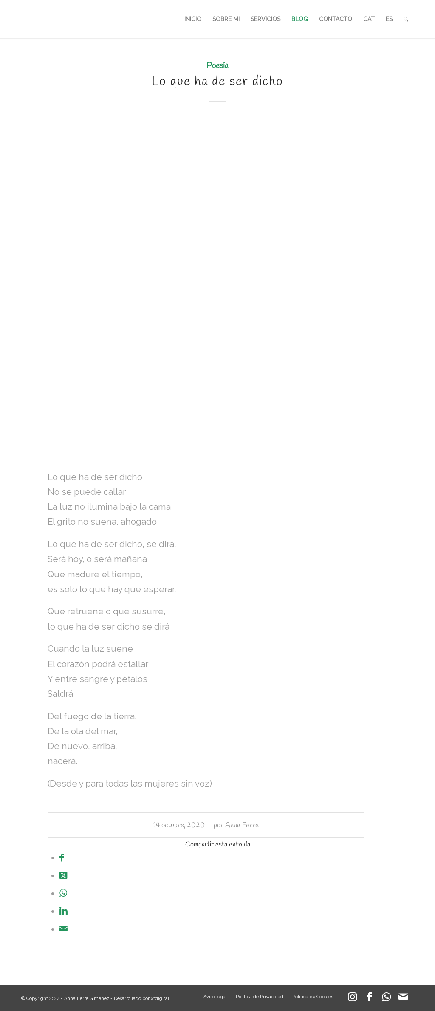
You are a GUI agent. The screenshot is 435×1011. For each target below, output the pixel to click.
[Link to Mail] (403, 998)
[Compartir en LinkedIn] (63, 911)
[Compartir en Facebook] (61, 857)
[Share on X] (63, 875)
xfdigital (160, 998)
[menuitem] (193, 19)
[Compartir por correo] (63, 929)
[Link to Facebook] (369, 998)
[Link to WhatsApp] (386, 998)
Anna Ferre (242, 825)
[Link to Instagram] (352, 998)
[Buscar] (406, 19)
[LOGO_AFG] (21, 19)
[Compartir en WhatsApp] (63, 893)
